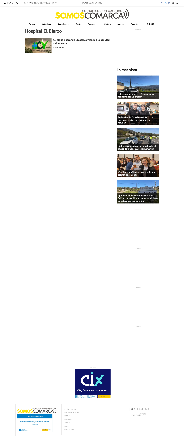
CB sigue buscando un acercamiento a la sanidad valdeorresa (81, 41)
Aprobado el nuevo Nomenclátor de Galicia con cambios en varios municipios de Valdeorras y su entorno (138, 198)
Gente (78, 24)
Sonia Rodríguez (58, 47)
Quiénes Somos (70, 409)
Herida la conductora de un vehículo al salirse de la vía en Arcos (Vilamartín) (137, 147)
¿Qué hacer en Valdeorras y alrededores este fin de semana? (137, 173)
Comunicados (69, 429)
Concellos (62, 24)
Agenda (120, 24)
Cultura (107, 24)
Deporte (135, 24)
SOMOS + (151, 24)
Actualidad (46, 24)
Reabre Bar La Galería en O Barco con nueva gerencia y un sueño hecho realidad (136, 120)
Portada (32, 24)
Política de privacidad (72, 413)
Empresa (92, 24)
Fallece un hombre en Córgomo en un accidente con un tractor (136, 95)
